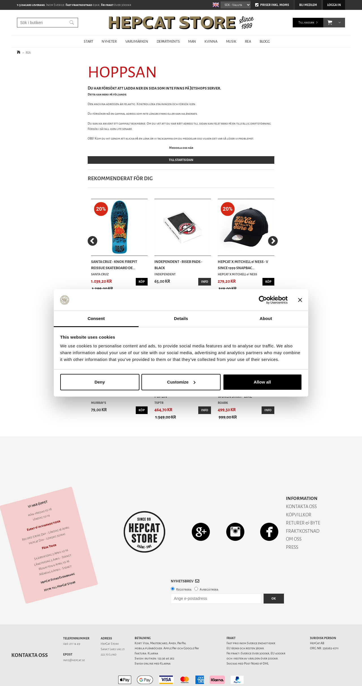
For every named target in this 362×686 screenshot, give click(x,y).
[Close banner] (300, 300)
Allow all (262, 382)
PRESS (292, 527)
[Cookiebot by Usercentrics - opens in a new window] (263, 300)
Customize (181, 382)
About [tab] (266, 318)
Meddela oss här (181, 148)
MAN (192, 41)
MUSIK (231, 41)
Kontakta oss (29, 635)
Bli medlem (308, 5)
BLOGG (265, 41)
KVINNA (210, 41)
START (88, 41)
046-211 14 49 (71, 624)
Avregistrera (209, 570)
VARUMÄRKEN (136, 41)
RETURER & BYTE (303, 503)
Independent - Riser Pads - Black (178, 264)
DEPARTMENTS (168, 41)
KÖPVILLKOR (298, 495)
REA (248, 41)
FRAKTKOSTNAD (303, 511)
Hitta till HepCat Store (60, 566)
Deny (99, 382)
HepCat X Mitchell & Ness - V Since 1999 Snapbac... (243, 264)
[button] (329, 22)
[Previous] (92, 241)
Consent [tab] (96, 318)
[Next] (273, 241)
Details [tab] (181, 318)
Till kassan (306, 22)
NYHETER (109, 41)
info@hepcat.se (74, 640)
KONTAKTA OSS (301, 487)
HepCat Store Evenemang (57, 558)
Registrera (183, 570)
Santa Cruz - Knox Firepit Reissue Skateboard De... (114, 264)
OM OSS (293, 519)
